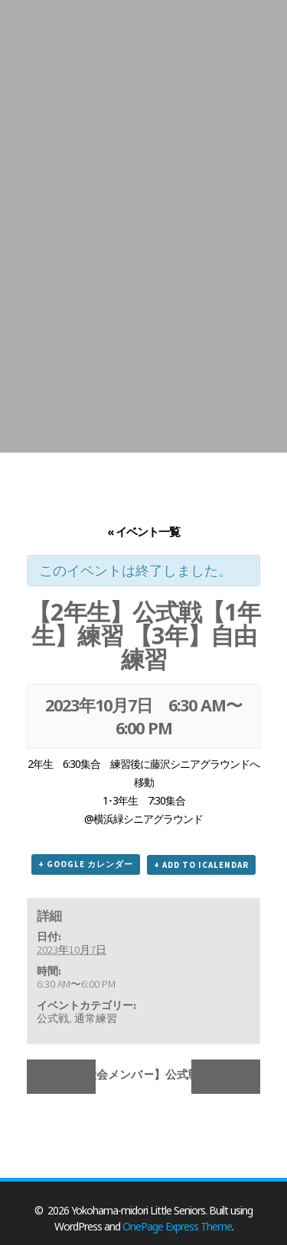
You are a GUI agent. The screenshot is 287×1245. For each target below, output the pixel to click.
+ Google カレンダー (85, 864)
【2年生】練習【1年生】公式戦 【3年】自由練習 (233, 1074)
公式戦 (53, 1018)
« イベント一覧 (143, 531)
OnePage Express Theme (177, 1226)
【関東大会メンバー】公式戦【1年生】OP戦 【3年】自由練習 (69, 1074)
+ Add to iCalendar (201, 865)
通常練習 (95, 1018)
